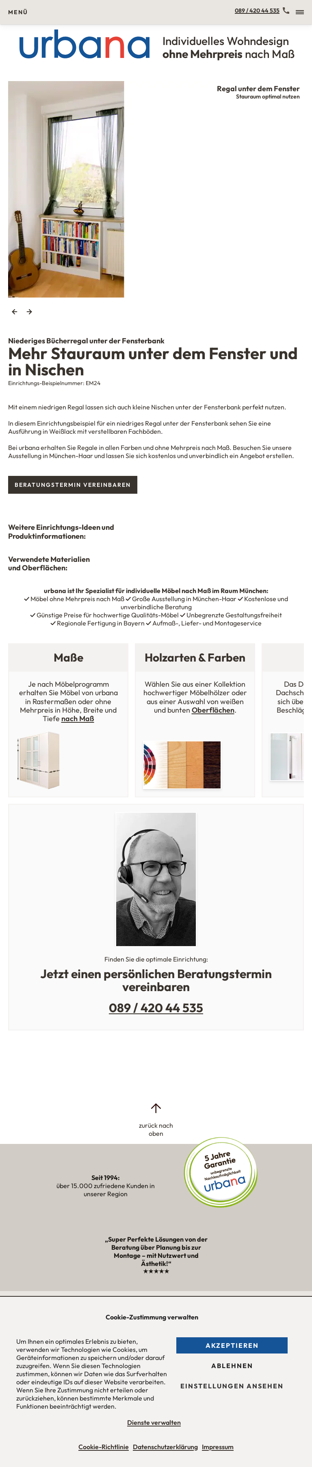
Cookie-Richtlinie (103, 1447)
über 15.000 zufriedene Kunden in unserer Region (106, 1186)
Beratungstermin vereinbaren (73, 484)
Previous (14, 312)
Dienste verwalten (154, 1422)
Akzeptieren (232, 1345)
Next (29, 312)
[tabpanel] (156, 189)
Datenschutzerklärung (165, 1447)
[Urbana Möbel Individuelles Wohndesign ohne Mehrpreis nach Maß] (156, 43)
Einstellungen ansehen (232, 1386)
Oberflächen (213, 710)
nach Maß (77, 718)
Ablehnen (232, 1366)
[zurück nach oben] (156, 1119)
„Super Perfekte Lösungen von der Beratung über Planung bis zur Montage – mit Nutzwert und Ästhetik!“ (156, 1255)
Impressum (218, 1447)
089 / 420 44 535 (257, 10)
